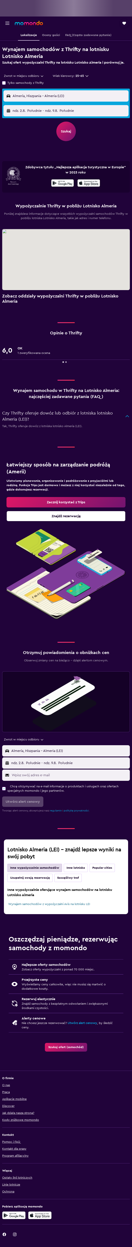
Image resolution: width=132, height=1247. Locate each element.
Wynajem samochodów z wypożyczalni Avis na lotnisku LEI (49, 904)
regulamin (56, 810)
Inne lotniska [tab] (76, 867)
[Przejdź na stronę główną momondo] (29, 23)
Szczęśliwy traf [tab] (68, 877)
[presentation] (88, 183)
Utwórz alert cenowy (82, 1023)
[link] (66, 502)
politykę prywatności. (77, 810)
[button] (7, 23)
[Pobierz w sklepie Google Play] (62, 183)
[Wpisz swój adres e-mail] (70, 775)
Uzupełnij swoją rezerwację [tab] (30, 877)
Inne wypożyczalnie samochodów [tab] (34, 867)
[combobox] (24, 76)
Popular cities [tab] (102, 867)
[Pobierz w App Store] (88, 183)
